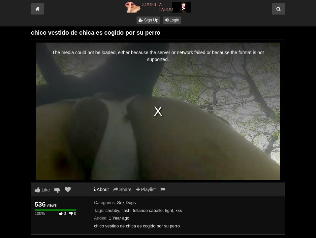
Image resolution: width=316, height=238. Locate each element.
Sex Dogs (126, 202)
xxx (178, 210)
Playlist (146, 189)
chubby (112, 210)
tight (169, 210)
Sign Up (148, 20)
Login (172, 20)
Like (42, 189)
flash (125, 210)
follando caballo (148, 210)
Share (122, 189)
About (101, 189)
